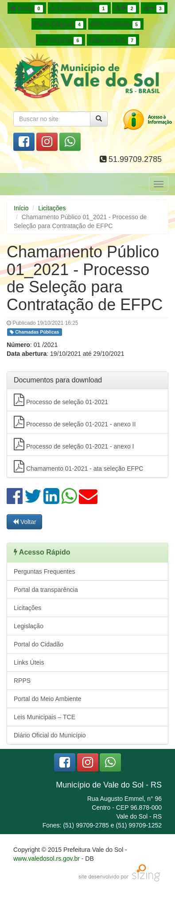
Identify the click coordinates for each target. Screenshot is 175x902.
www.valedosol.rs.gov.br (46, 858)
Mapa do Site (112, 40)
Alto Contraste (115, 24)
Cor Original (60, 40)
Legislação (28, 626)
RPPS (22, 680)
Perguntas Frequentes (44, 571)
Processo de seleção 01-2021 (61, 400)
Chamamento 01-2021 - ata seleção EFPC (78, 466)
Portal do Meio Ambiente (48, 698)
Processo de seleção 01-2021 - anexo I (74, 444)
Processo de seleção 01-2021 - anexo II (75, 422)
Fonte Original (58, 24)
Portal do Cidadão (38, 644)
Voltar (24, 521)
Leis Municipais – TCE (44, 717)
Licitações (52, 208)
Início (26, 8)
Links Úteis (29, 662)
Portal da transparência (46, 589)
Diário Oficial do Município (50, 735)
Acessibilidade (79, 8)
